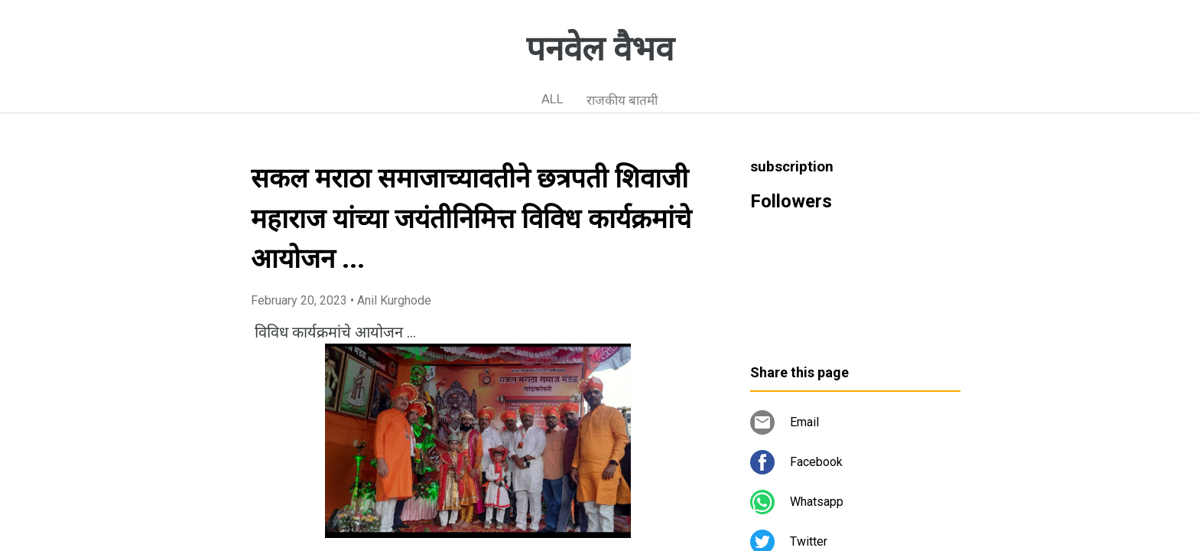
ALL (552, 98)
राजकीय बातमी (622, 100)
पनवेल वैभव (600, 49)
